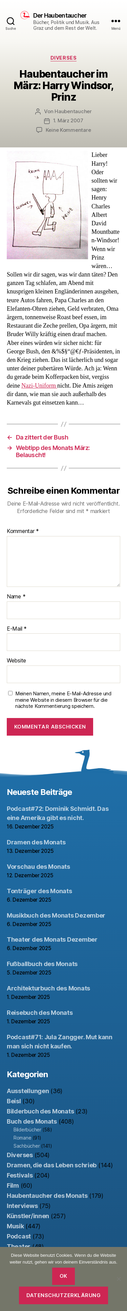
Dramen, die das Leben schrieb (52, 1165)
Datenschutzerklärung (63, 1295)
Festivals (20, 1175)
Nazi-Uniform (39, 386)
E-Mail (17, 629)
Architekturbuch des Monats (48, 988)
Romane (22, 1138)
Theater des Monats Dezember (52, 939)
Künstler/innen (28, 1216)
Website (16, 661)
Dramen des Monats (36, 842)
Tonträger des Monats (39, 891)
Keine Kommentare (68, 130)
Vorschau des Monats (38, 866)
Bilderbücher (27, 1129)
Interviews (22, 1205)
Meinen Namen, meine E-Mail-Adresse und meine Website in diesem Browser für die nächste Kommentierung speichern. (63, 700)
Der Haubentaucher (59, 16)
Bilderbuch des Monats (40, 1111)
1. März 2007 (68, 120)
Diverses (63, 58)
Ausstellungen (28, 1090)
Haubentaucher (73, 111)
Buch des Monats (32, 1121)
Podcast (19, 1236)
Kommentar (23, 531)
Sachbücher (27, 1146)
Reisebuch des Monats (40, 1012)
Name (16, 597)
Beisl (14, 1101)
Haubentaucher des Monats (47, 1195)
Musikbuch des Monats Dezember (56, 915)
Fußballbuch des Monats (42, 963)
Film (13, 1185)
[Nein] (118, 1278)
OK (63, 1276)
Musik (15, 1226)
